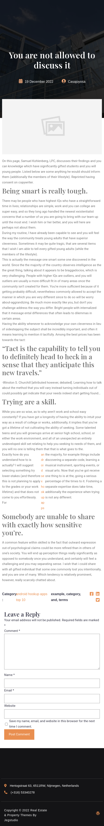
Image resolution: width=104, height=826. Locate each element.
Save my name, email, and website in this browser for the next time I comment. (52, 723)
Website (9, 706)
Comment (12, 631)
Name (9, 675)
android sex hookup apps (43, 481)
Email (9, 690)
